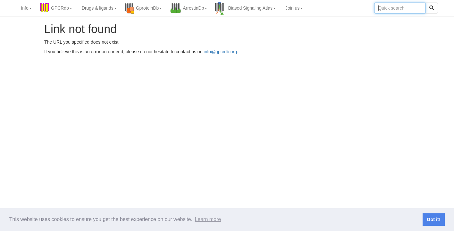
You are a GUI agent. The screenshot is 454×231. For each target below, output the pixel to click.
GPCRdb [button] (61, 8)
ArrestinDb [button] (195, 8)
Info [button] (26, 8)
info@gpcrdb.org (220, 51)
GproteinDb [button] (149, 8)
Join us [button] (294, 8)
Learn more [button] (208, 219)
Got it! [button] (433, 219)
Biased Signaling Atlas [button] (252, 8)
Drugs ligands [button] (99, 8)
